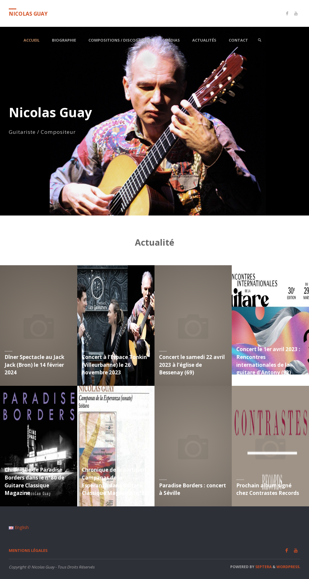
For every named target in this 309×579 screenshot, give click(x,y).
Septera (263, 566)
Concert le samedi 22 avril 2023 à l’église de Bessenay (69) (192, 365)
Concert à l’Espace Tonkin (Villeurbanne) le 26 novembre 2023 (114, 365)
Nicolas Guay (28, 13)
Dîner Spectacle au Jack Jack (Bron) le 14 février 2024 (34, 365)
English (19, 527)
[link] (259, 40)
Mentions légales (28, 550)
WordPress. (288, 566)
